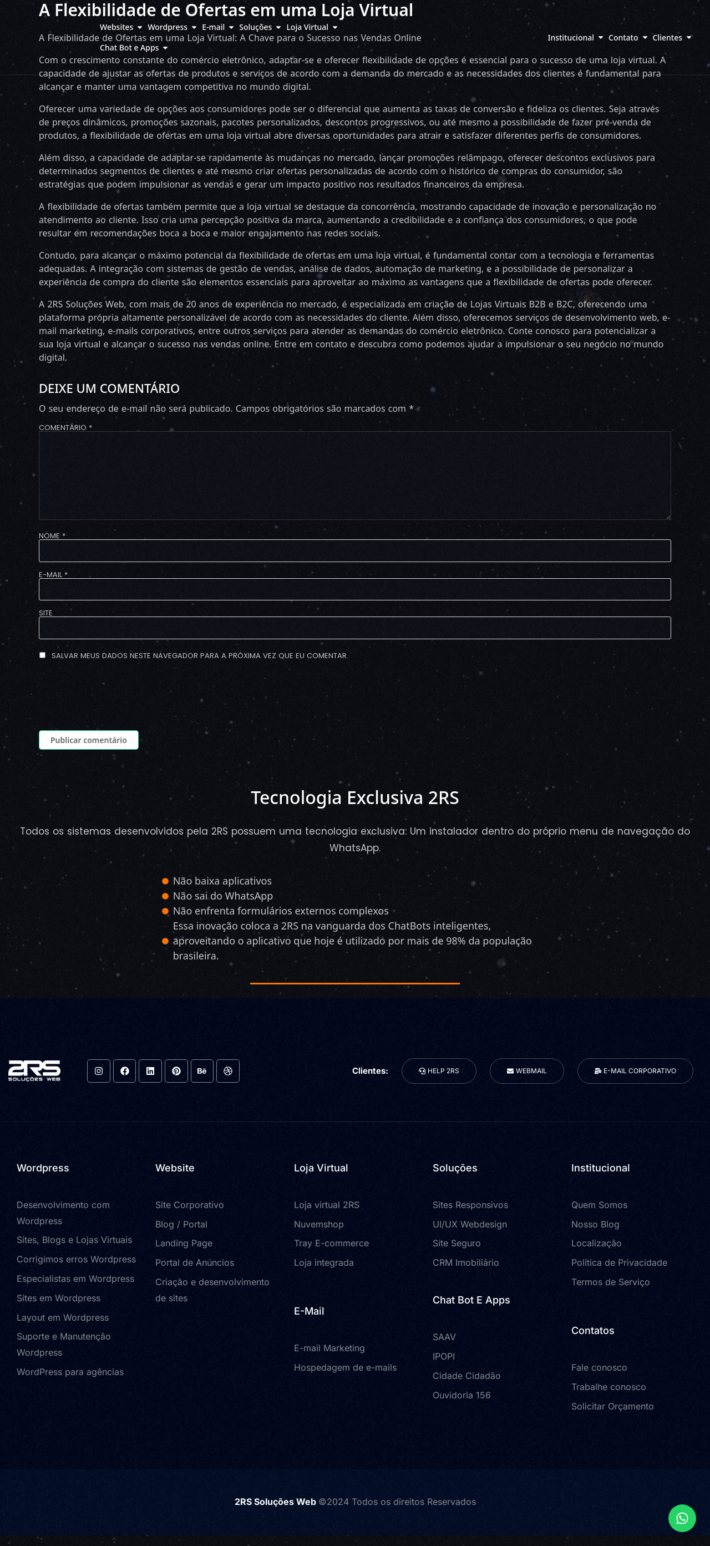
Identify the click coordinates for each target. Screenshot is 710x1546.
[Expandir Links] (682, 1518)
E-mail (53, 574)
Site (46, 613)
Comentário (65, 427)
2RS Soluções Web (276, 1501)
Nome (52, 535)
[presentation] (123, 697)
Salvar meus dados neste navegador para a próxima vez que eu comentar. (200, 655)
